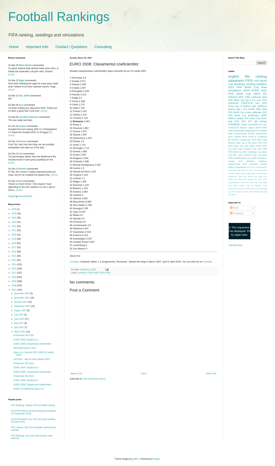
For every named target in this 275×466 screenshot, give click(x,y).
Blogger (156, 459)
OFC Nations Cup (256, 192)
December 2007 (22, 293)
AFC (241, 97)
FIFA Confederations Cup (239, 158)
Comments (236, 213)
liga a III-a (241, 109)
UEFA (256, 93)
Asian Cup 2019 (249, 124)
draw (264, 87)
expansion (260, 173)
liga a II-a (250, 100)
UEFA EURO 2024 (258, 146)
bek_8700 (24, 95)
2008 (14, 285)
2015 (14, 256)
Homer (22, 126)
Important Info (37, 47)
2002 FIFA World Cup (247, 179)
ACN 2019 (250, 189)
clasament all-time (258, 164)
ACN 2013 (256, 140)
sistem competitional (237, 167)
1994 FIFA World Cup (247, 176)
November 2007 (22, 298)
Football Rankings (58, 17)
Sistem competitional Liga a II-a (29, 389)
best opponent (246, 161)
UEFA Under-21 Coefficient (254, 137)
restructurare (261, 133)
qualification (253, 115)
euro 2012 (262, 100)
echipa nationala (253, 112)
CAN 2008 (259, 189)
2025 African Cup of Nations (247, 186)
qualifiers (261, 84)
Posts (234, 208)
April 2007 (19, 327)
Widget (12, 196)
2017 (14, 247)
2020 (14, 234)
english (233, 76)
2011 (14, 273)
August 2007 (20, 310)
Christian (74, 261)
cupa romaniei (244, 149)
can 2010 (232, 149)
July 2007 (19, 314)
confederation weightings (244, 131)
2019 (14, 239)
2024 (14, 217)
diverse (231, 109)
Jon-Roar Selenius (28, 117)
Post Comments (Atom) (94, 379)
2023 (14, 222)
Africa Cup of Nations (239, 106)
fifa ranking (256, 76)
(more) (11, 74)
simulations (234, 90)
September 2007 (22, 306)
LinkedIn (207, 261)
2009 (14, 281)
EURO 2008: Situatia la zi (26, 339)
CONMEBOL (234, 124)
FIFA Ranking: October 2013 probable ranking (33, 405)
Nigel (21, 80)
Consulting (103, 47)
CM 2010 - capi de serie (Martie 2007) (32, 359)
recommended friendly (244, 133)
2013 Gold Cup (238, 170)
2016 (14, 251)
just (21, 105)
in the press (251, 143)
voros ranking (234, 137)
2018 (14, 243)
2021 (14, 230)
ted (20, 153)
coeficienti (82, 273)
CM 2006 (258, 170)
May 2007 (19, 323)
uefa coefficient (259, 106)
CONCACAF (247, 103)
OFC (257, 131)
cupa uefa (256, 149)
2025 (14, 213)
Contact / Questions (71, 47)
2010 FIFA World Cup (247, 92)
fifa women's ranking (237, 140)
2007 (14, 290)
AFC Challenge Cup (252, 152)
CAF (247, 97)
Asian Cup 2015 (241, 146)
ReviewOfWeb (25, 196)
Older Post (211, 373)
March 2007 (20, 331)
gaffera (135, 459)
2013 (14, 264)
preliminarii (233, 103)
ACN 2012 (240, 121)
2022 (14, 226)
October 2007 (21, 302)
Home (14, 47)
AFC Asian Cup (252, 118)
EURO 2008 (93, 273)
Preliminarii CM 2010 (24, 335)
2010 (14, 277)
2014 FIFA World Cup (243, 87)
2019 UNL (262, 124)
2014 (14, 260)
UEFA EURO (105, 273)
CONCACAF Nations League (241, 128)
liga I (249, 140)
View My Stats (235, 245)
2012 (14, 268)
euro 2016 (261, 103)
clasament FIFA (240, 80)
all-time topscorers (248, 173)
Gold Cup (240, 143)
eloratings (239, 84)
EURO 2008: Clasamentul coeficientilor (32, 344)
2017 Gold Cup (251, 182)
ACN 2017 (249, 170)
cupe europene (244, 155)
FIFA (260, 143)
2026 (14, 209)
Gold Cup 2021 (242, 192)
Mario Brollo (25, 65)
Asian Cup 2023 (259, 155)
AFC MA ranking (257, 121)
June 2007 (19, 319)
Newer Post (76, 373)
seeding (250, 84)
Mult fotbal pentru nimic (25, 348)
